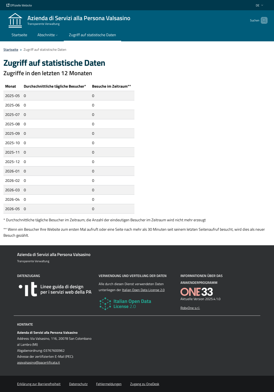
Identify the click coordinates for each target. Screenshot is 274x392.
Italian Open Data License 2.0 (143, 289)
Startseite (10, 49)
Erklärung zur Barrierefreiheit (39, 383)
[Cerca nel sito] (262, 20)
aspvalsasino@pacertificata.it (38, 362)
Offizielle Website (19, 5)
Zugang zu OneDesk (144, 383)
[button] (260, 5)
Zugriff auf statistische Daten (92, 35)
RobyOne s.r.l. (190, 307)
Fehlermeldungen (109, 383)
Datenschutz (78, 383)
